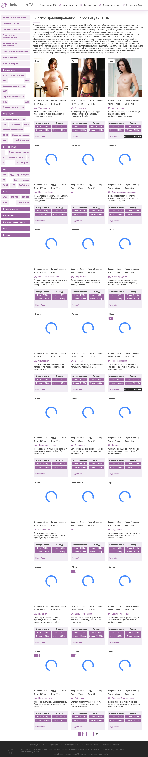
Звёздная (79, 698)
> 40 (4, 140)
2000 (5, 80)
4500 (5, 102)
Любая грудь (22, 163)
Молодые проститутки (14, 119)
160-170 (14, 197)
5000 (27, 102)
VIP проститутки (10, 63)
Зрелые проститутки (13, 130)
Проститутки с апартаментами (10, 36)
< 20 (4, 124)
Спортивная (80, 276)
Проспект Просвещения (123, 698)
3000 (5, 91)
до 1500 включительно (13, 75)
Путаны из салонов (11, 23)
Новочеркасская (119, 361)
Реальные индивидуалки (14, 17)
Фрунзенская (81, 108)
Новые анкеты (10, 57)
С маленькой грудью (19, 152)
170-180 (25, 197)
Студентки (15, 124)
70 (4, 180)
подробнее (40, 136)
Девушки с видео (111, 5)
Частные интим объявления (10, 44)
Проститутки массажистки (15, 51)
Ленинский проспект (47, 445)
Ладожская (117, 529)
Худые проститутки (19, 174)
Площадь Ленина (46, 192)
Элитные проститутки (13, 107)
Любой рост (23, 202)
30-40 (5, 135)
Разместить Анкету (135, 5)
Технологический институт (124, 192)
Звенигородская (119, 276)
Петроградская (45, 698)
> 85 (13, 185)
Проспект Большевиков (49, 276)
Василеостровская (46, 529)
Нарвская (42, 614)
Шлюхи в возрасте (20, 135)
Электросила (44, 108)
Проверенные (89, 5)
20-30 (26, 124)
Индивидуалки (70, 5)
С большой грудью (16, 157)
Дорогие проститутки (13, 96)
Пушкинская (80, 445)
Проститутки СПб (48, 5)
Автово (115, 445)
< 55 (4, 174)
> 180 (5, 202)
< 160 (5, 197)
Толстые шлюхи (21, 180)
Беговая (79, 361)
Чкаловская (43, 361)
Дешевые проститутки (14, 86)
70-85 (5, 185)
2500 (27, 80)
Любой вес (24, 185)
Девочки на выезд (11, 29)
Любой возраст (22, 140)
